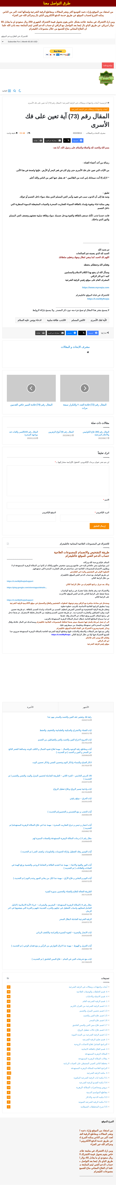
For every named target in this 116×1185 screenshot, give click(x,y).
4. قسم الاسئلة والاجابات (96, 997)
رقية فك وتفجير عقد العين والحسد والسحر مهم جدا (68, 717)
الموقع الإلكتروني (49, 511)
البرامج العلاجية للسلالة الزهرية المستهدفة (89, 1069)
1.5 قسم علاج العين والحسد (95, 1016)
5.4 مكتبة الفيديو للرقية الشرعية (93, 1083)
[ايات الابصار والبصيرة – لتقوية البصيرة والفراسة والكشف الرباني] (101, 936)
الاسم (106, 498)
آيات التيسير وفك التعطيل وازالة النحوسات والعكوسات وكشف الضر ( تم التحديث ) (55, 851)
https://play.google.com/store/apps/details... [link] (27, 586)
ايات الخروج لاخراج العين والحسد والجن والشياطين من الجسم (64, 739)
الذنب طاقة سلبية (56, 320)
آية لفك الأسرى (98, 320)
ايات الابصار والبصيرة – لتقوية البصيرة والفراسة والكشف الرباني (63, 932)
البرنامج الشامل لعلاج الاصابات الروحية (90, 1045)
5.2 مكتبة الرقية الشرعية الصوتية (93, 1103)
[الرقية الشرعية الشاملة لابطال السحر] (101, 923)
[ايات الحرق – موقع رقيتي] (101, 802)
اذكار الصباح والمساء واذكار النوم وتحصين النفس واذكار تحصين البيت (61, 762)
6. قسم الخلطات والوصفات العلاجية (92, 992)
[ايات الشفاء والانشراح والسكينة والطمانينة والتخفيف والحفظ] (101, 732)
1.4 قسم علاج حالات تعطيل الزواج (92, 1031)
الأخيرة (30, 705)
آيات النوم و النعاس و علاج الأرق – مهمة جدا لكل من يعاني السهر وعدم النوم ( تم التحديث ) (51, 878)
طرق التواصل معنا (56, 3)
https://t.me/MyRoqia (98, 299)
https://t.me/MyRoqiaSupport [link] (20, 580)
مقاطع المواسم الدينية (96, 1093)
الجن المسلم (77, 320)
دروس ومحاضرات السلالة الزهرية (91, 1088)
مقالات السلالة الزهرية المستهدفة (92, 1059)
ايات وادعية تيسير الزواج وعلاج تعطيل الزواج (71, 789)
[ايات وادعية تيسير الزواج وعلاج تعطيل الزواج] (101, 791)
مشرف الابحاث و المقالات (75, 347)
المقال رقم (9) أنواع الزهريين (61, 430)
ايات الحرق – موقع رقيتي (80, 798)
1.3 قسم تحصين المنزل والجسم (93, 1011)
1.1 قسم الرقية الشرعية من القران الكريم (88, 1007)
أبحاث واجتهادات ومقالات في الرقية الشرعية (81, 103)
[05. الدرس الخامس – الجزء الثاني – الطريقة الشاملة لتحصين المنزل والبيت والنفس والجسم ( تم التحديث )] (101, 779)
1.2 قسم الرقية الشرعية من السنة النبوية (89, 1035)
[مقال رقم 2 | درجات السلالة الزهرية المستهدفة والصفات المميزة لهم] (101, 842)
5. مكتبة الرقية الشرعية (97, 1074)
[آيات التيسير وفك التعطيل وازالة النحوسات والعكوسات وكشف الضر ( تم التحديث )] (101, 855)
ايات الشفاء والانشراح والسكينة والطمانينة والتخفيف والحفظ (65, 730)
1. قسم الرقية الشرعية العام (95, 1002)
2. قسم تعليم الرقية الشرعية (95, 1040)
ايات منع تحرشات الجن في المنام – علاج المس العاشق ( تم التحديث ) (61, 959)
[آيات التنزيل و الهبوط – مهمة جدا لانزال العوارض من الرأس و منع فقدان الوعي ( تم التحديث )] (101, 949)
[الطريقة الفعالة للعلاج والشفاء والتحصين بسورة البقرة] (101, 895)
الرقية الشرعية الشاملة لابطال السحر (74, 919)
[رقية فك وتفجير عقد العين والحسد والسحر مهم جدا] (101, 721)
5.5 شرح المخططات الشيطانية (94, 1107)
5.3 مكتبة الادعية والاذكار (96, 1098)
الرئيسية (104, 103)
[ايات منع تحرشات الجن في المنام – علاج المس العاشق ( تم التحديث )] (101, 961)
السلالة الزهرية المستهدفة (96, 1055)
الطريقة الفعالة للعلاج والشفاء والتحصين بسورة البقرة (67, 891)
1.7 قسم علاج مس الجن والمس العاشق (89, 1026)
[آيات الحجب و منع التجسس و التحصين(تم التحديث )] (101, 815)
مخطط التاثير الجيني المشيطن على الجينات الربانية (85, 1064)
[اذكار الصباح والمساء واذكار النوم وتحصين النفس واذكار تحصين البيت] (101, 766)
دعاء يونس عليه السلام (29, 320)
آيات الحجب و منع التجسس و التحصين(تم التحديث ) (69, 811)
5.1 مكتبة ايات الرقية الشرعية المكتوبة (90, 1078)
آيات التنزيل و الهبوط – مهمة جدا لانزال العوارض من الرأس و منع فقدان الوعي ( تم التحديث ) (50, 945)
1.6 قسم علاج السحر (98, 1021)
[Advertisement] (58, 675)
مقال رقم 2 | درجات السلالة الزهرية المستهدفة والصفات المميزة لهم (61, 838)
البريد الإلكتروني (102, 511)
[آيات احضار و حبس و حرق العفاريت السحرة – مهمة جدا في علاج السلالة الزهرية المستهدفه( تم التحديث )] (101, 829)
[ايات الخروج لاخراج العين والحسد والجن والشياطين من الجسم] (101, 741)
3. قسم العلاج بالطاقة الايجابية (94, 1050)
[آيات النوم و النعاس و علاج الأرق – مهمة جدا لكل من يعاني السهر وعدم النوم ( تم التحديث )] (101, 882)
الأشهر (86, 705)
